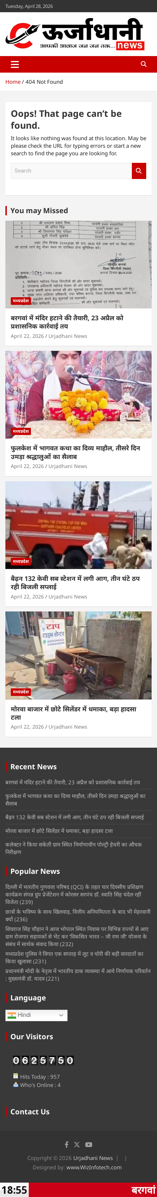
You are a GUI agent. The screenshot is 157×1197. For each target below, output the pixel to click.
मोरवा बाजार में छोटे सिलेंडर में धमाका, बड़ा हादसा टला (73, 713)
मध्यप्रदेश (21, 301)
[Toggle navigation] (14, 64)
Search (139, 171)
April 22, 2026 (27, 335)
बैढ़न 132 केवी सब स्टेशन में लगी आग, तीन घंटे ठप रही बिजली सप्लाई (75, 582)
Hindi (19, 1015)
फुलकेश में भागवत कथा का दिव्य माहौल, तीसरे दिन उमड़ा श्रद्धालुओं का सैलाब (75, 452)
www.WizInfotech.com (94, 1167)
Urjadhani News (68, 335)
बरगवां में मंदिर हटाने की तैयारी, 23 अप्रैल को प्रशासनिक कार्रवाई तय (67, 321)
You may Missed (39, 210)
